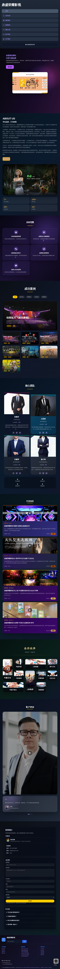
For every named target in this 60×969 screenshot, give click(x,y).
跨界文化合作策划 (24, 948)
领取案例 (10, 67)
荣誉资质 (42, 953)
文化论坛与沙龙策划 (25, 953)
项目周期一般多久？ (12, 924)
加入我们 (42, 948)
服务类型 (7, 894)
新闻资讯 (3, 951)
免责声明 (49, 967)
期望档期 (7, 862)
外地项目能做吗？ (12, 916)
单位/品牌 (8, 878)
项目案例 (3, 948)
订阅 (24, 941)
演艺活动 (21, 296)
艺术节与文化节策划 (25, 954)
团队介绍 (3, 953)
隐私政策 (42, 967)
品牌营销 (44, 296)
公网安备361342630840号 (35, 967)
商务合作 (42, 954)
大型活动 (36, 296)
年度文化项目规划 (24, 951)
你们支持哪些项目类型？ (13, 920)
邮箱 (7, 889)
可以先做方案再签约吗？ (13, 912)
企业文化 (42, 950)
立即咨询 (6, 159)
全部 (15, 296)
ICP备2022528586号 (26, 967)
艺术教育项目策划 (24, 956)
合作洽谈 (42, 951)
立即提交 (30, 901)
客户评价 (3, 950)
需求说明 (7, 867)
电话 (7, 884)
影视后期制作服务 (24, 950)
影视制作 (29, 296)
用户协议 (46, 967)
